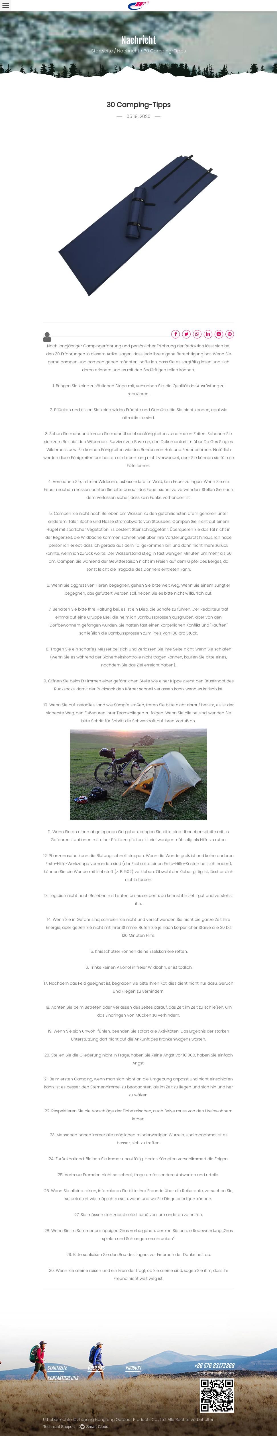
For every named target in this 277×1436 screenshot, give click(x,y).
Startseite (102, 51)
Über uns (95, 1368)
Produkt (133, 1368)
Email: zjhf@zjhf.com (214, 1373)
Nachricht (128, 51)
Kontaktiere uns (62, 1378)
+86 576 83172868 (214, 1366)
